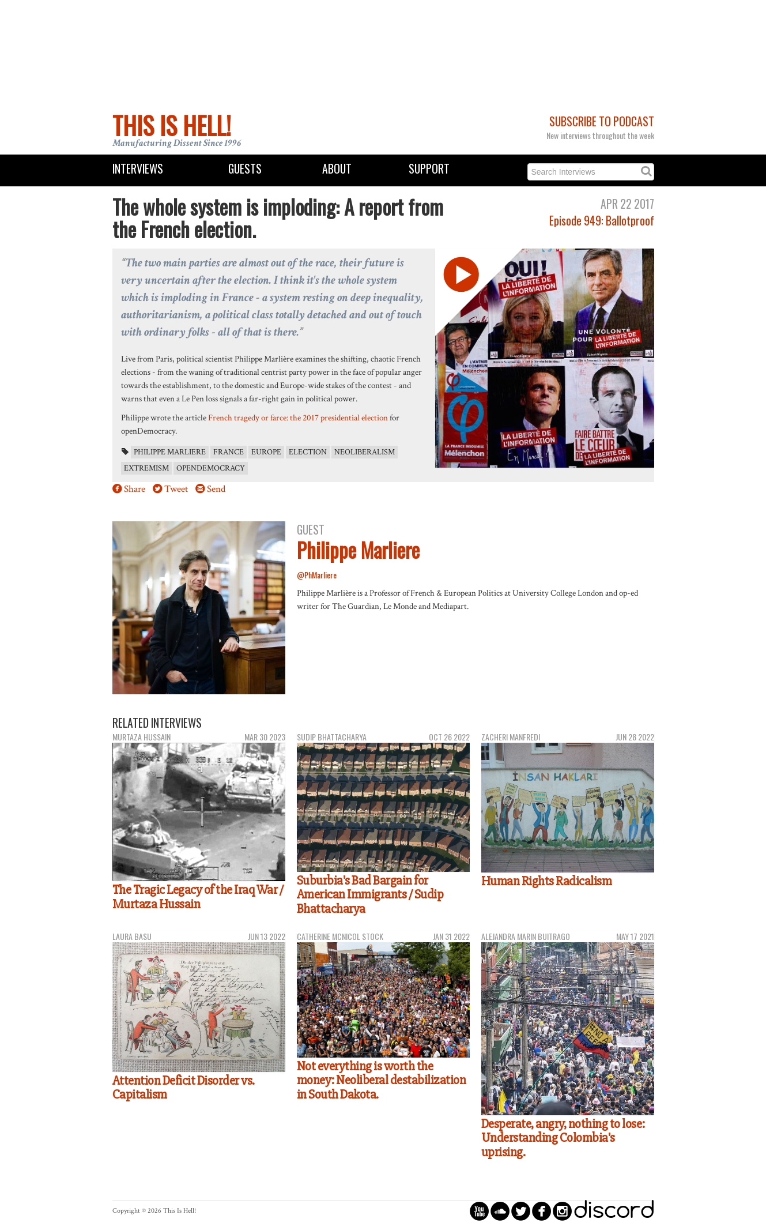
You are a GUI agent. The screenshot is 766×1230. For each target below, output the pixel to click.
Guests (245, 168)
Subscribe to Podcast (601, 121)
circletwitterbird (520, 1210)
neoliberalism (364, 452)
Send (216, 489)
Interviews (137, 168)
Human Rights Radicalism (546, 881)
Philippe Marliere (170, 452)
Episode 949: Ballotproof (601, 220)
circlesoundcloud (500, 1210)
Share (134, 489)
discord (613, 1210)
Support (429, 168)
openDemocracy (210, 468)
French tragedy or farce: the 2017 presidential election (298, 417)
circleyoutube (479, 1210)
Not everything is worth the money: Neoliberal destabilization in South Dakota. (381, 1080)
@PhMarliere (317, 575)
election (308, 452)
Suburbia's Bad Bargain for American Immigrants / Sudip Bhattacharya (370, 894)
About (337, 168)
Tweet (176, 489)
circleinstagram (562, 1210)
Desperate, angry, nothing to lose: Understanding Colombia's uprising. (563, 1138)
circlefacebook (541, 1210)
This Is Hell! (171, 125)
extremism (146, 468)
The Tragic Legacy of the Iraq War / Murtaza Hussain (198, 897)
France (228, 452)
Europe (266, 452)
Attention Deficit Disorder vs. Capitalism (183, 1088)
